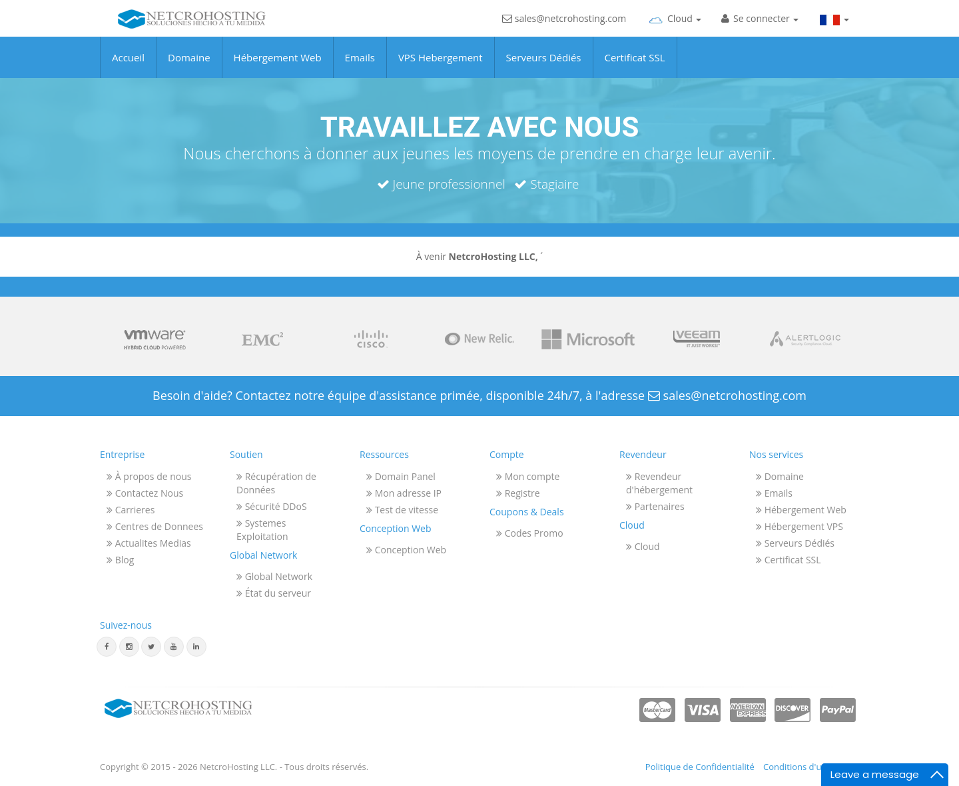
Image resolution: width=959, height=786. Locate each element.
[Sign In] (759, 30)
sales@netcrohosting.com (564, 31)
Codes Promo (529, 533)
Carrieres (131, 509)
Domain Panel (401, 476)
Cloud (643, 546)
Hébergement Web (278, 67)
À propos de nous (149, 476)
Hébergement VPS (799, 526)
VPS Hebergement (440, 67)
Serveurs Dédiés (543, 67)
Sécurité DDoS (271, 506)
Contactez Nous (145, 493)
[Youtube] (174, 647)
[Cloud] (673, 30)
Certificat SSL (635, 67)
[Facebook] (107, 647)
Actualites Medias (149, 543)
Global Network (274, 576)
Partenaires (655, 506)
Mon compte (527, 476)
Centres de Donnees (155, 526)
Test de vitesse (402, 509)
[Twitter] (151, 647)
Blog (120, 559)
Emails (360, 67)
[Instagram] (129, 647)
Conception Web (406, 549)
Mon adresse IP (404, 493)
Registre (518, 493)
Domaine (189, 67)
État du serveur (273, 593)
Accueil (128, 67)
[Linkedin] (196, 647)
